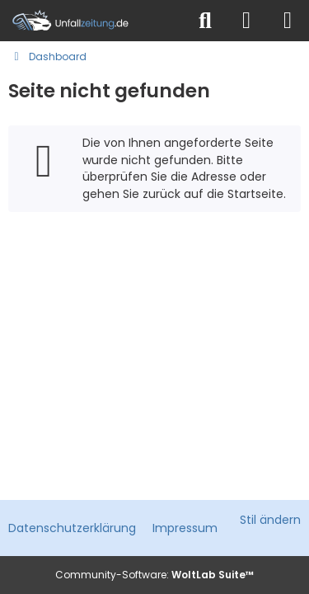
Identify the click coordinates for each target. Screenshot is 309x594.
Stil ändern (270, 520)
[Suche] (205, 20)
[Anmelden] (246, 20)
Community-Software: (154, 575)
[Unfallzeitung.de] (92, 20)
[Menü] (287, 20)
